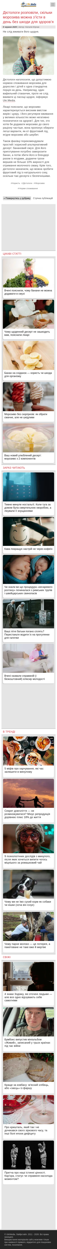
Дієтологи (27, 183)
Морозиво (40, 183)
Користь (16, 183)
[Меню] (53, 4)
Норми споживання (28, 188)
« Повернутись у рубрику (17, 198)
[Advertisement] (28, 224)
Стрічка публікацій (43, 198)
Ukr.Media (9, 100)
